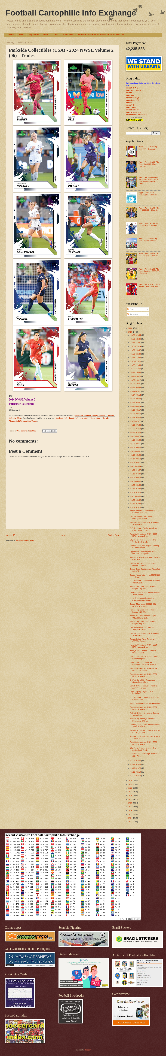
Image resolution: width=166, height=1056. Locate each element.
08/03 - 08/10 (135, 414)
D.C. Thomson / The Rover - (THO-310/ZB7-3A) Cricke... (143, 529)
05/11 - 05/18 (135, 459)
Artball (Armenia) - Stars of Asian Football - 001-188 (143, 512)
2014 (130, 818)
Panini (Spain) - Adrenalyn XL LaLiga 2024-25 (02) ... (144, 634)
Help (45, 34)
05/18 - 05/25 (135, 455)
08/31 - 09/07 (135, 399)
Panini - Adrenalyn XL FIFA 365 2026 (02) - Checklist (148, 209)
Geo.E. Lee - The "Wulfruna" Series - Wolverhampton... (144, 658)
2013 (130, 822)
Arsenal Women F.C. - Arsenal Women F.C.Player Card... (145, 731)
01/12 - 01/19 (135, 772)
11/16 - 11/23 (135, 357)
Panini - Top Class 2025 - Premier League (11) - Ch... (143, 564)
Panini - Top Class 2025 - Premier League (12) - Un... (143, 611)
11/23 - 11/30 (135, 354)
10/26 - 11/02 (135, 369)
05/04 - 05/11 (135, 462)
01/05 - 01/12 (135, 776)
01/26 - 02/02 (135, 764)
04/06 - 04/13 (135, 477)
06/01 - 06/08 (135, 447)
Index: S (129, 102)
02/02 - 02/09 (135, 761)
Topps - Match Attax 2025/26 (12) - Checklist (147, 194)
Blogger (87, 1050)
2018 (130, 803)
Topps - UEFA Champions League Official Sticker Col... (143, 617)
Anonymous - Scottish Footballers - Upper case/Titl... (143, 652)
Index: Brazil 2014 (133, 110)
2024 (130, 780)
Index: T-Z (130, 105)
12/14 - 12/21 (135, 342)
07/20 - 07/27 (135, 421)
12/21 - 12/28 (135, 339)
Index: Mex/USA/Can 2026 (136, 115)
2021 (130, 792)
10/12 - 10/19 (135, 376)
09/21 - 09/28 (135, 387)
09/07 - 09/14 (135, 395)
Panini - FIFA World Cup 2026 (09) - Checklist (147, 148)
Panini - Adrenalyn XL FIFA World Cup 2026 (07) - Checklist (148, 164)
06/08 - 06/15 (135, 444)
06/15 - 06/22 (135, 440)
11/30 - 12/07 (135, 350)
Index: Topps (131, 107)
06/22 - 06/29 (135, 436)
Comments (132, 314)
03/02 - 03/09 (135, 496)
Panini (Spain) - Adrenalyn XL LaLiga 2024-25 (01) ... (144, 523)
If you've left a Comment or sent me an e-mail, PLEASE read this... (94, 34)
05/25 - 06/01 (135, 451)
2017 (130, 807)
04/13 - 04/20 (135, 474)
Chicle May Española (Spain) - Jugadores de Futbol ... (142, 628)
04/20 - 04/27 (135, 470)
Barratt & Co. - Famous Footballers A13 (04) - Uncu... (143, 687)
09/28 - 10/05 (135, 384)
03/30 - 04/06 (135, 481)
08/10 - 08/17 (135, 410)
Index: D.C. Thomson (134, 90)
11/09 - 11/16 (135, 361)
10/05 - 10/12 (135, 380)
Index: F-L (130, 93)
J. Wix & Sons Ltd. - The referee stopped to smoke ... (142, 681)
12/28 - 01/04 (135, 335)
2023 (130, 784)
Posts (130, 309)
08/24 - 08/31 (135, 403)
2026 (130, 328)
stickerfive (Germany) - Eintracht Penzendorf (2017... (142, 720)
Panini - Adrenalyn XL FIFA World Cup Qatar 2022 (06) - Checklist (149, 271)
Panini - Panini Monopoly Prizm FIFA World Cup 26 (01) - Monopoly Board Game (148, 180)
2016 (130, 810)
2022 (130, 788)
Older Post (113, 535)
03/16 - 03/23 (135, 489)
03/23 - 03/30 (135, 485)
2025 (130, 332)
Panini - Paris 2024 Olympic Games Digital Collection (149, 285)
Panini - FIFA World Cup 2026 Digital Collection (147, 240)
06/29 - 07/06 (135, 433)
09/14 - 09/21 (135, 391)
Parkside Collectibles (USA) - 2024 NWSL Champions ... (143, 669)
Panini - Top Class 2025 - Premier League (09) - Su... (143, 623)
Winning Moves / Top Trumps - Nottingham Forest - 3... (142, 517)
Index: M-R (130, 95)
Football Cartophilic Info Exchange (71, 12)
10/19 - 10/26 (135, 372)
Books (22, 34)
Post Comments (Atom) (25, 540)
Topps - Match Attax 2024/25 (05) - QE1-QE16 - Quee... (143, 605)
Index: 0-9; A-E (132, 88)
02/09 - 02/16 (135, 507)
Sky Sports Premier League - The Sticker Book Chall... (143, 541)
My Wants (34, 34)
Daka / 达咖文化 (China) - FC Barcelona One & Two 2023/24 (143, 663)
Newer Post (12, 535)
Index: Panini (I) (132, 98)
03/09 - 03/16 (135, 492)
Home (11, 34)
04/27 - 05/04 (135, 466)
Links (55, 34)
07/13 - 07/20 (135, 425)
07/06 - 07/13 (135, 429)
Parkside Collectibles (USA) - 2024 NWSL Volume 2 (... (143, 535)
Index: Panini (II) (132, 100)
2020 (130, 795)
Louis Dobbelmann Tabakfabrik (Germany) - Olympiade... (142, 599)
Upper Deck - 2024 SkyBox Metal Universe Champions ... (143, 553)
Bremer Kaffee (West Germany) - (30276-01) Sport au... (143, 640)
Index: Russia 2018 (133, 112)
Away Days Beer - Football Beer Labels (145, 703)
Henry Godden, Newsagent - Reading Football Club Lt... (144, 547)
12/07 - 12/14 (135, 346)
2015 (130, 814)
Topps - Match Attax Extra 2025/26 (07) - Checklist (148, 224)
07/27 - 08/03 (135, 418)
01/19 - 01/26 (135, 768)
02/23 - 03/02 (135, 500)
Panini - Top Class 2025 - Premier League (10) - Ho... (143, 587)
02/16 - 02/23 (135, 504)
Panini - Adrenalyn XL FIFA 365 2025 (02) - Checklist (148, 255)
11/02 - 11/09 (135, 365)
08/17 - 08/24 (135, 406)
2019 (130, 799)
